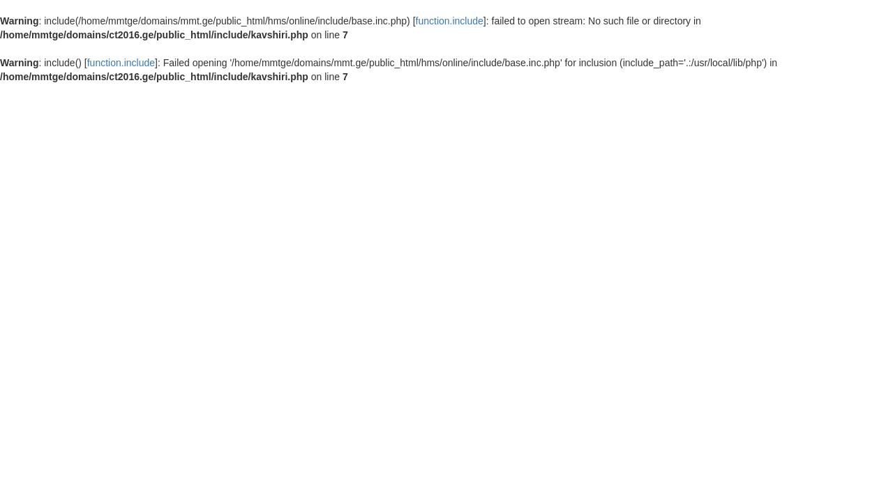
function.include (449, 20)
